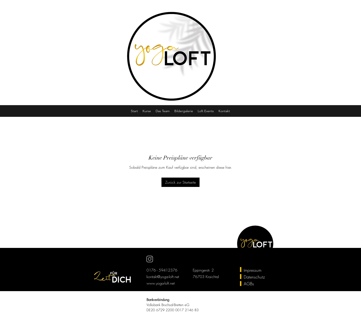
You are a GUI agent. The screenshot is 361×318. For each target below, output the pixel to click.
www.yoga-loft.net (161, 283)
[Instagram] (149, 259)
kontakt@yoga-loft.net (163, 276)
